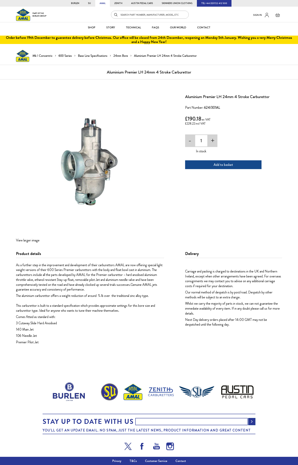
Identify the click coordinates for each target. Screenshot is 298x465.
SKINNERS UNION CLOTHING (177, 3)
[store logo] (31, 14)
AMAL (102, 3)
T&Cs (133, 461)
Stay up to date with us (88, 421)
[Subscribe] (251, 421)
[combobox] (150, 15)
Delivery (192, 253)
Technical (133, 27)
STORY (110, 27)
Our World (178, 27)
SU (89, 3)
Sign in (257, 15)
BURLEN (75, 3)
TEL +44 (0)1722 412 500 (214, 3)
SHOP (91, 27)
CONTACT (203, 27)
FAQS (155, 27)
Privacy (116, 461)
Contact (180, 461)
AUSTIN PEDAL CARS (142, 3)
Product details (28, 253)
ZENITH (118, 3)
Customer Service (156, 461)
